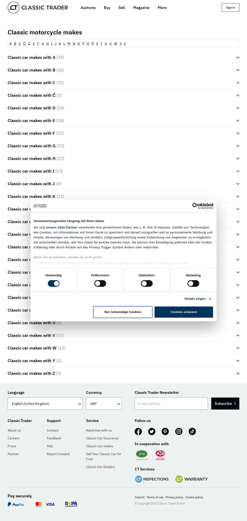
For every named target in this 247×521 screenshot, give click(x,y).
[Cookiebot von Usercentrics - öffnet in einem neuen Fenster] (195, 206)
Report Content (58, 454)
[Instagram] (178, 431)
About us (14, 430)
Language (16, 392)
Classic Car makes (99, 446)
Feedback (54, 438)
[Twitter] (151, 431)
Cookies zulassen (184, 312)
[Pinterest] (165, 431)
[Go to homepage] (38, 7)
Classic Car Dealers (100, 467)
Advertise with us (99, 430)
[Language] (45, 404)
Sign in (230, 7)
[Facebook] (138, 431)
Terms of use (155, 497)
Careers (13, 438)
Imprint (140, 497)
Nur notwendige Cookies (122, 312)
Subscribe (222, 403)
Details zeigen (195, 299)
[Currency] (104, 404)
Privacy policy (174, 497)
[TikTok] (192, 431)
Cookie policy (194, 497)
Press (12, 446)
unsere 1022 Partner (62, 227)
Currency (94, 392)
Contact (53, 430)
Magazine (141, 7)
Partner (13, 454)
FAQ (50, 446)
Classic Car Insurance (102, 438)
